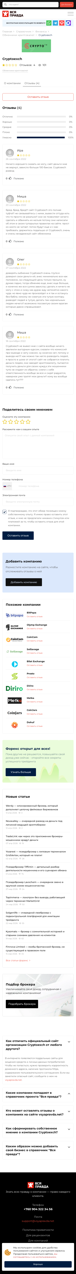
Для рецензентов (38, 1235)
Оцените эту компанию (16, 416)
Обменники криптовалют (15, 70)
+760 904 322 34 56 (38, 1209)
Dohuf (30, 722)
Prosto (30, 673)
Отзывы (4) (32, 83)
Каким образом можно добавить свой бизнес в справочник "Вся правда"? (38, 1150)
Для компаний (38, 1240)
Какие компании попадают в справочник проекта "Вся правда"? (38, 1094)
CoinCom (32, 637)
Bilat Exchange (36, 661)
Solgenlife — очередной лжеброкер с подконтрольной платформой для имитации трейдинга (33, 916)
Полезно (15, 178)
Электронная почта (13, 495)
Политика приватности (38, 1229)
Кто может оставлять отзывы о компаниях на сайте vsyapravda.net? (38, 1112)
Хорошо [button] (38, 1264)
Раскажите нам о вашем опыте (20, 429)
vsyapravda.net (13, 1079)
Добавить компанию (24, 582)
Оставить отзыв (38, 96)
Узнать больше (21, 772)
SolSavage (33, 649)
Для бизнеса (66, 5)
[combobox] (7, 486)
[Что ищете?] (30, 4)
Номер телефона (12, 479)
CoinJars (32, 710)
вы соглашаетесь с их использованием (35, 1255)
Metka (30, 698)
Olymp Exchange (37, 624)
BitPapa (31, 612)
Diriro (30, 685)
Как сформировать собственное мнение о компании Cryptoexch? (38, 1130)
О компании (12, 83)
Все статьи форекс (18, 960)
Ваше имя (8, 463)
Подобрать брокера (21, 1003)
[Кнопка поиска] (5, 4)
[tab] (12, 83)
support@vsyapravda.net (38, 1221)
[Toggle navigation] (70, 14)
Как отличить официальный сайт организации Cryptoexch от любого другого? (38, 1044)
